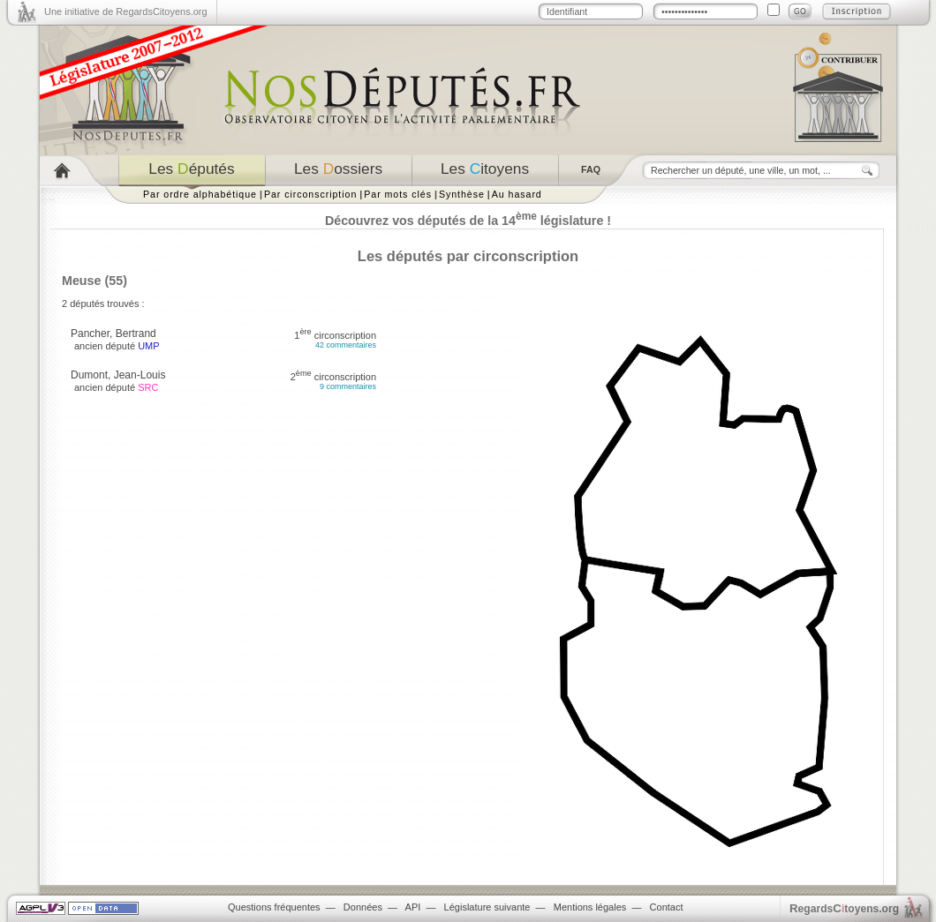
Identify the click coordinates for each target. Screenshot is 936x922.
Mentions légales (590, 907)
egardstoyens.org (844, 908)
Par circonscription (310, 194)
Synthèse (462, 194)
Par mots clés (398, 194)
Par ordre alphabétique (200, 194)
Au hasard (517, 194)
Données (362, 907)
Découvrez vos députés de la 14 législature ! (468, 221)
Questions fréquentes (274, 907)
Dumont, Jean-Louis (118, 375)
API (413, 907)
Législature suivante (487, 907)
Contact (666, 907)
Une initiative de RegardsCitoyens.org (126, 11)
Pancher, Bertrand (113, 333)
